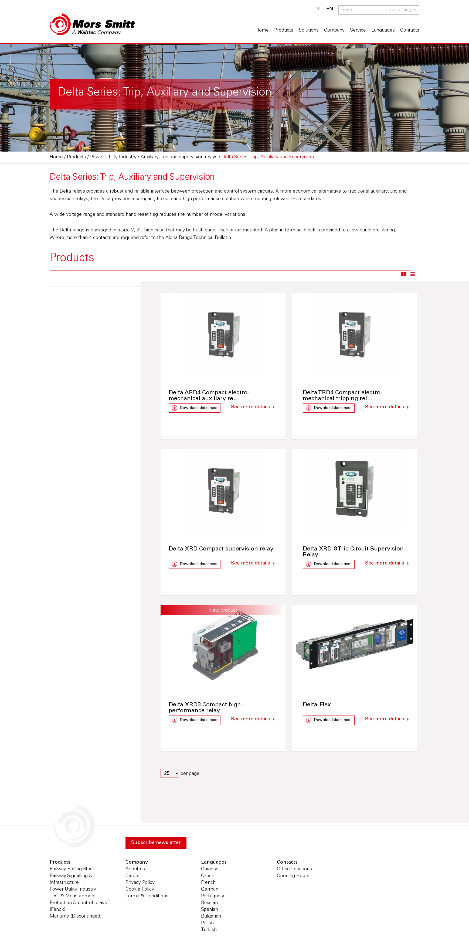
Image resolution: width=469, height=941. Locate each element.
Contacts (409, 30)
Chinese (210, 869)
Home (262, 30)
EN (329, 9)
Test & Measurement (73, 896)
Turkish (209, 930)
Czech (207, 876)
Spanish (209, 909)
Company (334, 30)
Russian (209, 903)
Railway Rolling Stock (72, 869)
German (209, 889)
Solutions (309, 30)
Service (358, 30)
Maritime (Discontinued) (75, 916)
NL (318, 9)
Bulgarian (211, 916)
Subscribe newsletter (156, 843)
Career (132, 876)
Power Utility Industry (73, 889)
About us (135, 869)
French (208, 882)
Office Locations (294, 869)
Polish (207, 923)
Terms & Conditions (146, 896)
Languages (383, 30)
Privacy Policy (140, 882)
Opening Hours (293, 876)
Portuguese (213, 896)
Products (283, 30)
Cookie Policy (139, 889)
